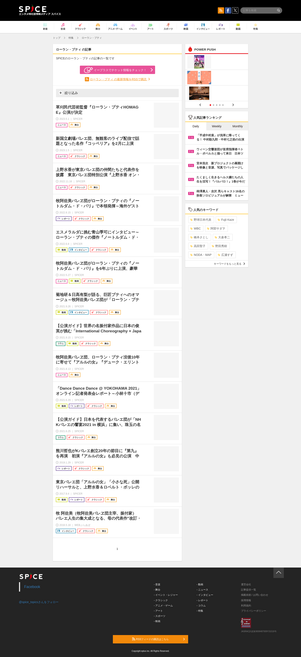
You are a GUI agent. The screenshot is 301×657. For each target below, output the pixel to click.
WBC (195, 228)
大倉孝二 (222, 237)
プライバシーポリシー (253, 610)
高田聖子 (197, 246)
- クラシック (161, 600)
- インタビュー (205, 594)
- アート (158, 610)
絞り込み (68, 93)
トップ (56, 37)
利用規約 (246, 605)
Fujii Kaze (226, 219)
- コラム (201, 605)
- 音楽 (157, 584)
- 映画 (157, 621)
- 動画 (200, 584)
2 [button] (213, 105)
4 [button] (220, 105)
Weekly (217, 126)
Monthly (237, 126)
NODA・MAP (201, 254)
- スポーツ (159, 616)
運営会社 (246, 584)
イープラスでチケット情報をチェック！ (115, 70)
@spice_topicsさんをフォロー (39, 602)
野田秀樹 (219, 246)
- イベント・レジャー (166, 594)
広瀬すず (225, 254)
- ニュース (202, 589)
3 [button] (216, 105)
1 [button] (210, 105)
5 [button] (223, 105)
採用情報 (246, 600)
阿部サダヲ (216, 228)
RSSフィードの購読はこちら (158, 639)
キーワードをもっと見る (229, 263)
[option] (216, 78)
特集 (71, 37)
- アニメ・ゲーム (163, 605)
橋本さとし (199, 237)
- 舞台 (157, 589)
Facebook (32, 587)
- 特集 (200, 610)
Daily (196, 126)
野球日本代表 (200, 219)
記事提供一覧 (248, 589)
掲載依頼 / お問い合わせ (254, 594)
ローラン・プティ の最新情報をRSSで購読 (118, 79)
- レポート (202, 600)
